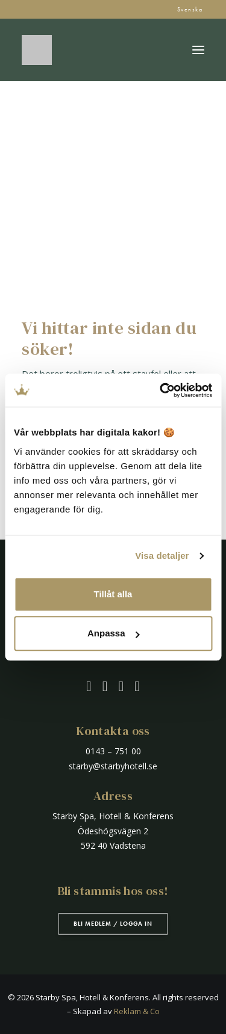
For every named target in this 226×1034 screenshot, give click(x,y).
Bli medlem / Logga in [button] (113, 924)
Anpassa (113, 633)
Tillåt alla (113, 594)
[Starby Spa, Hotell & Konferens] (37, 50)
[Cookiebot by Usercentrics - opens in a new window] (161, 390)
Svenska (190, 9)
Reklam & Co (137, 1011)
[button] (198, 50)
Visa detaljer (162, 555)
